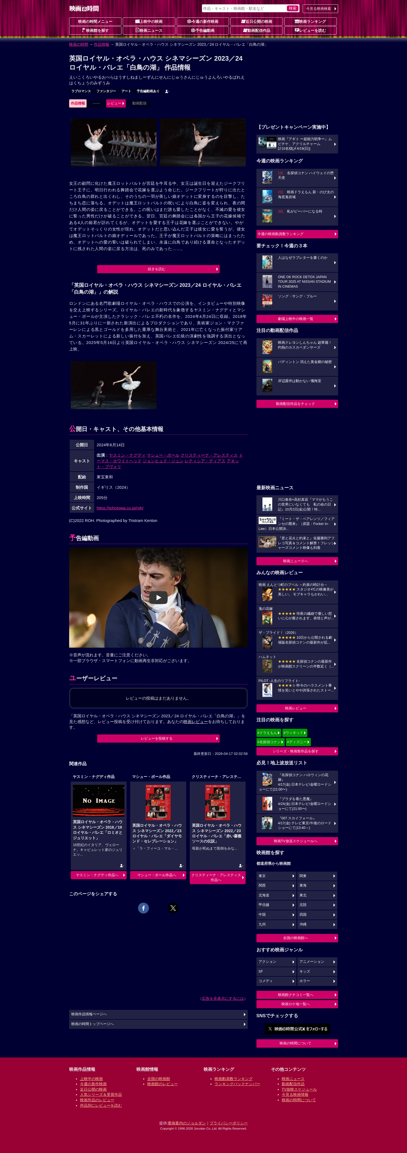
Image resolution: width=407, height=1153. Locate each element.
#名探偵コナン (269, 742)
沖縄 (303, 924)
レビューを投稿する (157, 738)
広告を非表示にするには (223, 998)
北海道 (264, 895)
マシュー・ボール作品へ (156, 875)
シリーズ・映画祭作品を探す (296, 751)
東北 (303, 895)
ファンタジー (106, 91)
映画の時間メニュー (95, 21)
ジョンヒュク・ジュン (163, 461)
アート (126, 91)
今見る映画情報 (295, 1094)
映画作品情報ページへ (89, 1014)
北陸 (303, 905)
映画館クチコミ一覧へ (295, 995)
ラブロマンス (81, 91)
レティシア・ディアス (205, 461)
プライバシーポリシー (229, 1123)
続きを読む (157, 269)
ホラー (304, 981)
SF (261, 971)
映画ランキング (310, 21)
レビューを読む (310, 30)
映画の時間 (78, 44)
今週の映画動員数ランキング (281, 234)
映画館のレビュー (162, 1084)
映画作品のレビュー (97, 1100)
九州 (262, 924)
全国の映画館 (158, 1079)
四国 (303, 915)
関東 (303, 876)
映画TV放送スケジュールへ (295, 841)
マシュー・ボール (163, 455)
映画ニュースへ (295, 561)
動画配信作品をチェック (295, 404)
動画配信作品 (256, 30)
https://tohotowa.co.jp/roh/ (120, 508)
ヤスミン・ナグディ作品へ (97, 875)
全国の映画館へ (295, 938)
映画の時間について (295, 1043)
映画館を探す (95, 30)
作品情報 (101, 44)
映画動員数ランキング (234, 1079)
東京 (262, 876)
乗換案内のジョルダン (187, 1123)
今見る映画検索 (318, 9)
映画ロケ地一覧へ (295, 1004)
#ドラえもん (267, 733)
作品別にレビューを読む (101, 1105)
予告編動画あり (148, 91)
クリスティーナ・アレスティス (209, 455)
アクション (267, 962)
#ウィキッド (293, 733)
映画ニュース (149, 30)
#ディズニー (297, 742)
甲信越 (264, 905)
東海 (303, 885)
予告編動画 (203, 30)
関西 (262, 885)
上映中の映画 (149, 21)
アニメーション (311, 962)
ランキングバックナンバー (237, 1084)
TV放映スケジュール (299, 1089)
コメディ (266, 981)
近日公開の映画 (256, 21)
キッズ (304, 971)
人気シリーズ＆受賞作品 (101, 1094)
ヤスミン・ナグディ (127, 455)
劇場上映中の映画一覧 (295, 319)
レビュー (114, 103)
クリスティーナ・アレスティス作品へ (216, 877)
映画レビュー (295, 708)
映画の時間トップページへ (92, 1024)
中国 (262, 915)
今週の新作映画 (202, 21)
